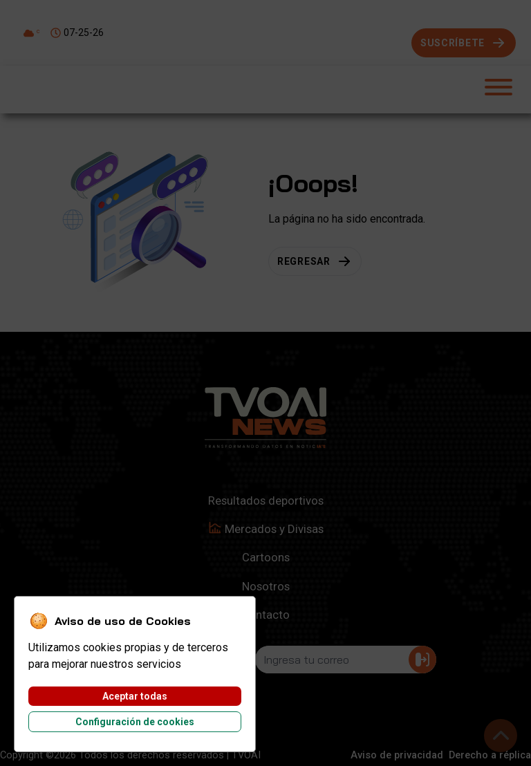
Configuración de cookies (134, 721)
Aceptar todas (134, 696)
